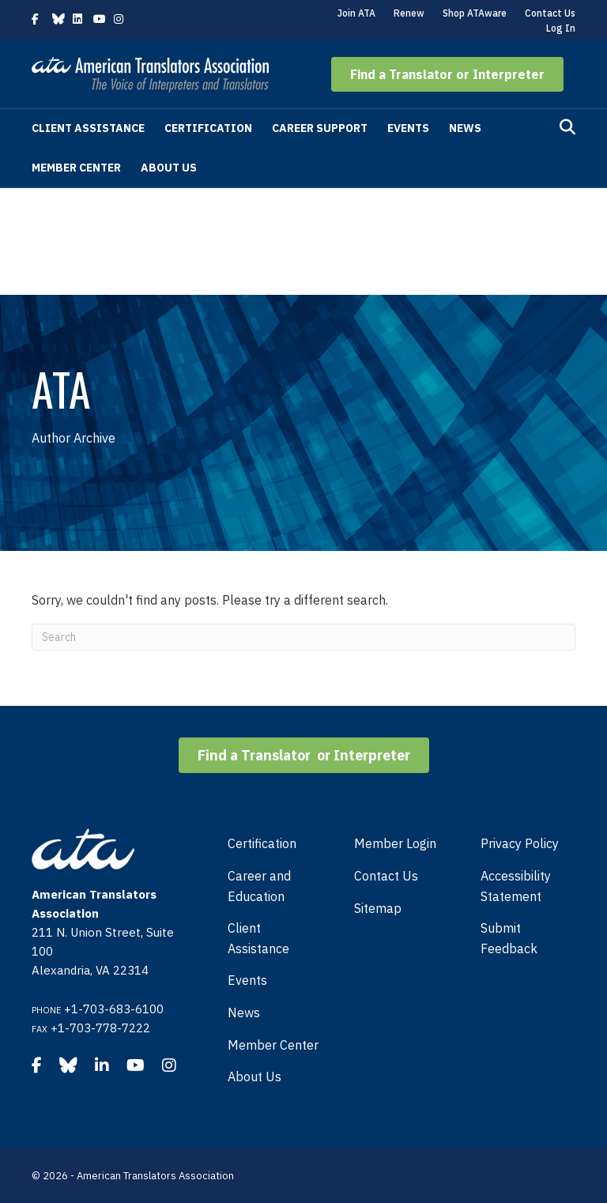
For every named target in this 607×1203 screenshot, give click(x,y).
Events (408, 128)
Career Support (320, 128)
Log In (560, 28)
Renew (409, 13)
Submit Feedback (509, 938)
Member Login (395, 843)
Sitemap (378, 908)
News (465, 128)
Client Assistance (88, 128)
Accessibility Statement (516, 886)
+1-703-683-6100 (114, 1008)
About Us (169, 167)
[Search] (567, 127)
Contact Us (550, 13)
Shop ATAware (475, 13)
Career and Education (259, 886)
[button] (447, 74)
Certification (208, 128)
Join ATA (356, 13)
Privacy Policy (520, 843)
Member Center (76, 167)
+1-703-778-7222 (100, 1027)
